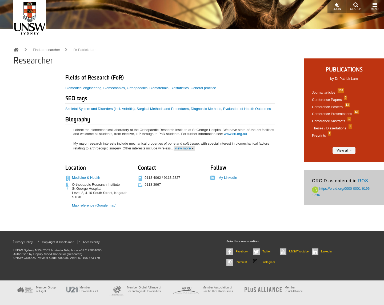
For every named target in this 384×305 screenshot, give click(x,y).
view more (183, 148)
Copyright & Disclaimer (58, 242)
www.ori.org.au (235, 134)
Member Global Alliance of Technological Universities (144, 289)
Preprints (321, 135)
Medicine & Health (86, 178)
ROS (363, 181)
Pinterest (241, 262)
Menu (374, 6)
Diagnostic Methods (206, 109)
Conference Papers (329, 100)
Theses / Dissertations (331, 128)
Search (355, 6)
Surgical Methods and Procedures (163, 109)
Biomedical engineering (83, 88)
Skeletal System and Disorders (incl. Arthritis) (100, 109)
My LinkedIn (227, 178)
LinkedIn (326, 251)
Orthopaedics (137, 88)
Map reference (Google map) (94, 205)
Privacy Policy (23, 242)
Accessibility (91, 242)
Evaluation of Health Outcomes (247, 109)
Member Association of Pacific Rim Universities (217, 289)
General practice (203, 88)
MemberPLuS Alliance (294, 289)
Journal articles (327, 92)
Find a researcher (46, 50)
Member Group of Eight (46, 289)
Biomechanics (114, 88)
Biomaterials (159, 88)
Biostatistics (179, 88)
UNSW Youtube (299, 251)
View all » (344, 150)
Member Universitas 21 (88, 289)
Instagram (268, 262)
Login (337, 6)
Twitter (266, 251)
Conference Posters (330, 107)
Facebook (242, 251)
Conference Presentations (335, 114)
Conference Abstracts (330, 121)
